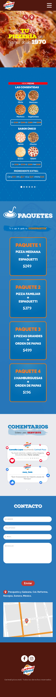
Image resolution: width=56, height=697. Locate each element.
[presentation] (23, 572)
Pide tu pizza (25, 17)
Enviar (28, 583)
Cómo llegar (32, 17)
